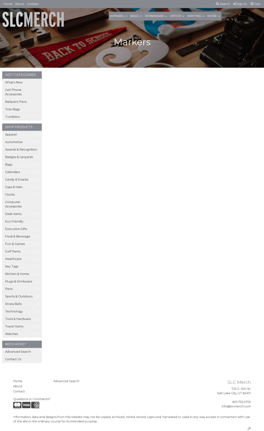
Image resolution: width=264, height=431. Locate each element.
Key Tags (11, 266)
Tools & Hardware (18, 319)
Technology (14, 311)
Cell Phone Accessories (13, 92)
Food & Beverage (17, 236)
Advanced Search (18, 351)
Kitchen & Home (17, 274)
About (19, 4)
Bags (134, 16)
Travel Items (14, 326)
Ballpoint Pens (16, 102)
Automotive (14, 142)
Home (7, 4)
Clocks (10, 194)
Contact (33, 4)
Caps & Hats (13, 187)
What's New (14, 82)
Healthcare (13, 259)
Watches (11, 334)
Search (223, 4)
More (212, 16)
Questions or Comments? (31, 399)
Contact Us (13, 359)
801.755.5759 (241, 402)
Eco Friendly (14, 221)
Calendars (12, 172)
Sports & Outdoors (18, 296)
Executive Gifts (16, 229)
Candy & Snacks (16, 179)
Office (175, 16)
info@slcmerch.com (236, 406)
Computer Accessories (13, 204)
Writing (194, 16)
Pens (8, 289)
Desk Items (13, 214)
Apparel (117, 16)
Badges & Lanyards (19, 157)
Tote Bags (12, 109)
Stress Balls (13, 304)
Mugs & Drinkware (18, 281)
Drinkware (154, 16)
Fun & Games (15, 244)
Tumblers (12, 117)
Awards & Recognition (21, 149)
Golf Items (12, 251)
